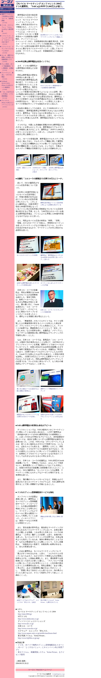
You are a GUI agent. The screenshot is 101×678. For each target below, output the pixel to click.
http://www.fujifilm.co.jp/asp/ (29, 638)
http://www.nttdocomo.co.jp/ (28, 619)
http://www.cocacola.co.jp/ (28, 628)
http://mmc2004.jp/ (25, 614)
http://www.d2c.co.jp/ (26, 624)
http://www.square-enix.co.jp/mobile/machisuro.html (37, 633)
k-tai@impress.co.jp (59, 674)
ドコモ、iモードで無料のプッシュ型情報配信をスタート (41, 645)
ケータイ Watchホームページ (40, 670)
